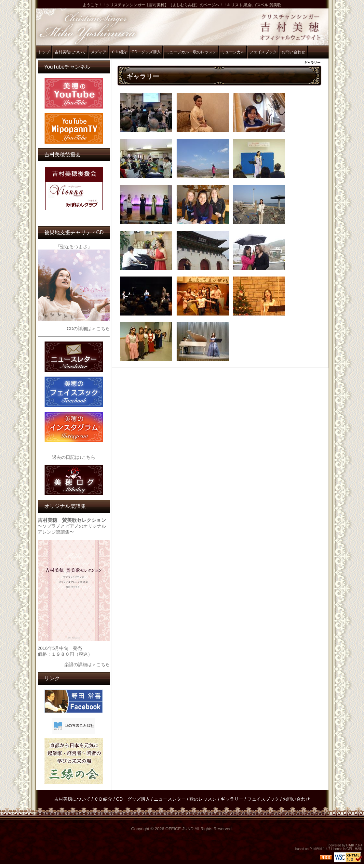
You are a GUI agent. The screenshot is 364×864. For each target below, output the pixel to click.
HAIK (350, 845)
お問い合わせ (293, 52)
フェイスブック (263, 52)
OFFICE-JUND (179, 828)
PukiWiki (316, 849)
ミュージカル (233, 52)
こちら (103, 328)
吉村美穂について (70, 52)
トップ (44, 52)
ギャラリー (232, 799)
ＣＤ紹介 (119, 52)
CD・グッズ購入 (146, 52)
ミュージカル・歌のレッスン (191, 52)
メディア (98, 52)
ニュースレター (170, 799)
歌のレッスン (203, 799)
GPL (349, 849)
